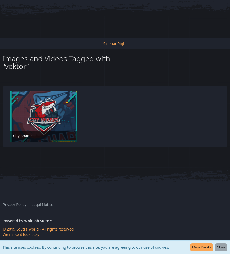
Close (221, 247)
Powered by (27, 220)
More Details (201, 247)
